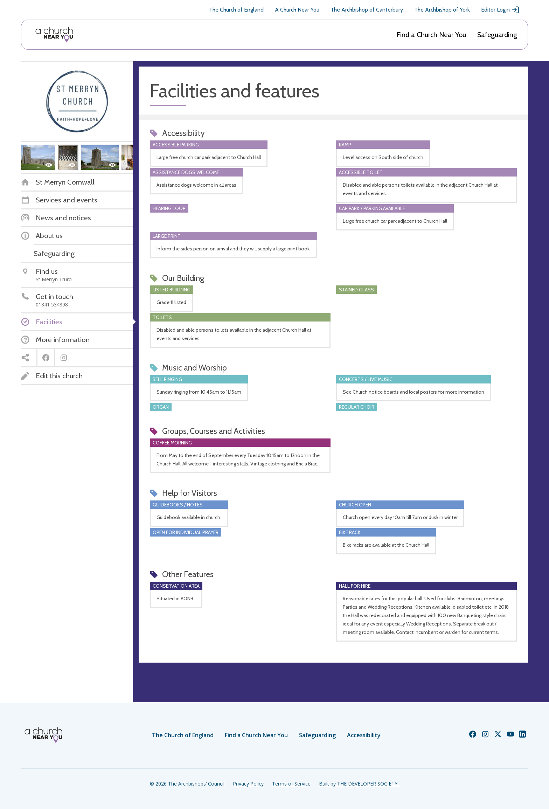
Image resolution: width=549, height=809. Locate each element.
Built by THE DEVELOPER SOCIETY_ (359, 783)
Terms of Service (291, 783)
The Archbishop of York (442, 9)
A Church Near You (297, 9)
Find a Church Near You (431, 34)
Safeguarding (497, 34)
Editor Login (500, 10)
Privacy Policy (248, 783)
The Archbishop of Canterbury (367, 9)
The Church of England (236, 9)
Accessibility (364, 735)
